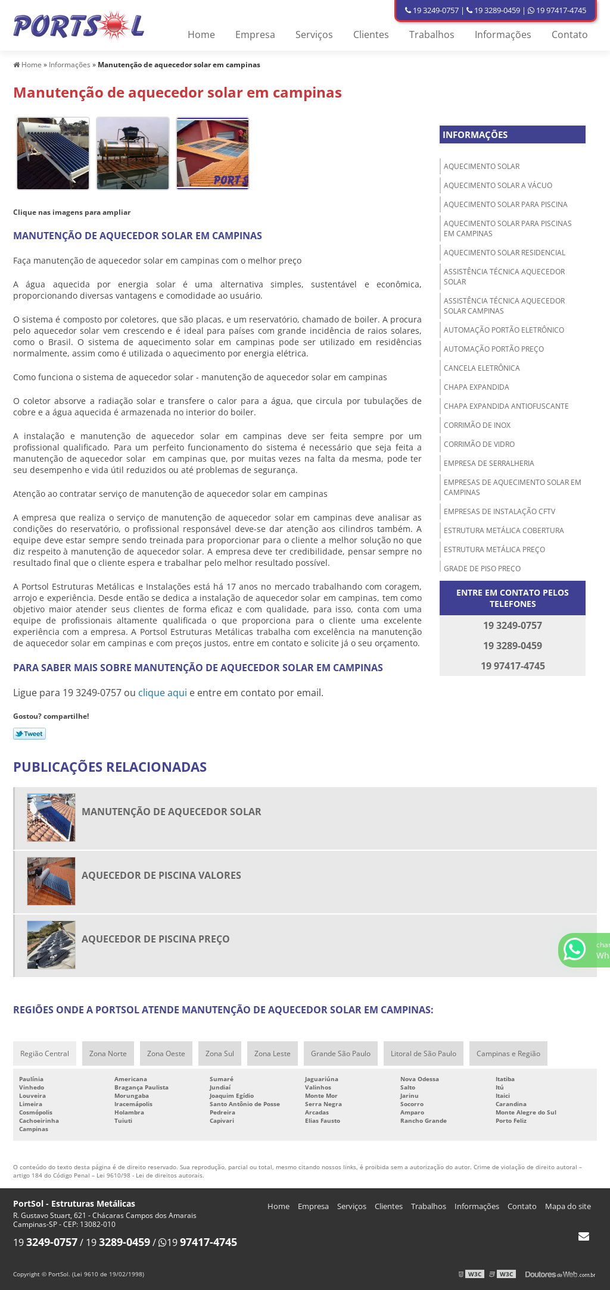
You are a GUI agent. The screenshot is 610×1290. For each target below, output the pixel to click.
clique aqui (162, 692)
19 (45, 1242)
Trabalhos (432, 34)
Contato (570, 34)
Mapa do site (568, 1206)
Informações (503, 34)
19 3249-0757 (432, 10)
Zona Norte (108, 1053)
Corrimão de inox (477, 425)
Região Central (44, 1053)
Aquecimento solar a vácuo (498, 185)
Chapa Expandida (476, 387)
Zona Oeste (166, 1053)
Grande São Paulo (341, 1053)
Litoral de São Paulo (423, 1053)
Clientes (371, 34)
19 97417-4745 (557, 10)
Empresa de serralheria (489, 463)
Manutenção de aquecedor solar (172, 811)
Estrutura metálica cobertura (504, 530)
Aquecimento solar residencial (504, 253)
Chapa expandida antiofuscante (506, 406)
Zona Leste (272, 1053)
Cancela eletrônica (482, 368)
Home (201, 34)
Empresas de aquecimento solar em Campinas (512, 487)
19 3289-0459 (493, 10)
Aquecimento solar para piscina (506, 204)
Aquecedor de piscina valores (161, 875)
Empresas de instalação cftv (499, 511)
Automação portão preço (494, 349)
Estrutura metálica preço (494, 549)
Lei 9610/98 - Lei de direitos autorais (150, 1175)
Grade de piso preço (482, 568)
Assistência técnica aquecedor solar (504, 277)
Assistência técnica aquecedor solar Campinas (504, 306)
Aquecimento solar (481, 166)
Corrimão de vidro (479, 444)
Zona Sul (220, 1053)
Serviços (314, 34)
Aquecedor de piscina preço (156, 938)
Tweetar (29, 734)
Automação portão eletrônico (504, 330)
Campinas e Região (508, 1053)
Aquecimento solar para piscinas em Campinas (508, 228)
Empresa (255, 34)
